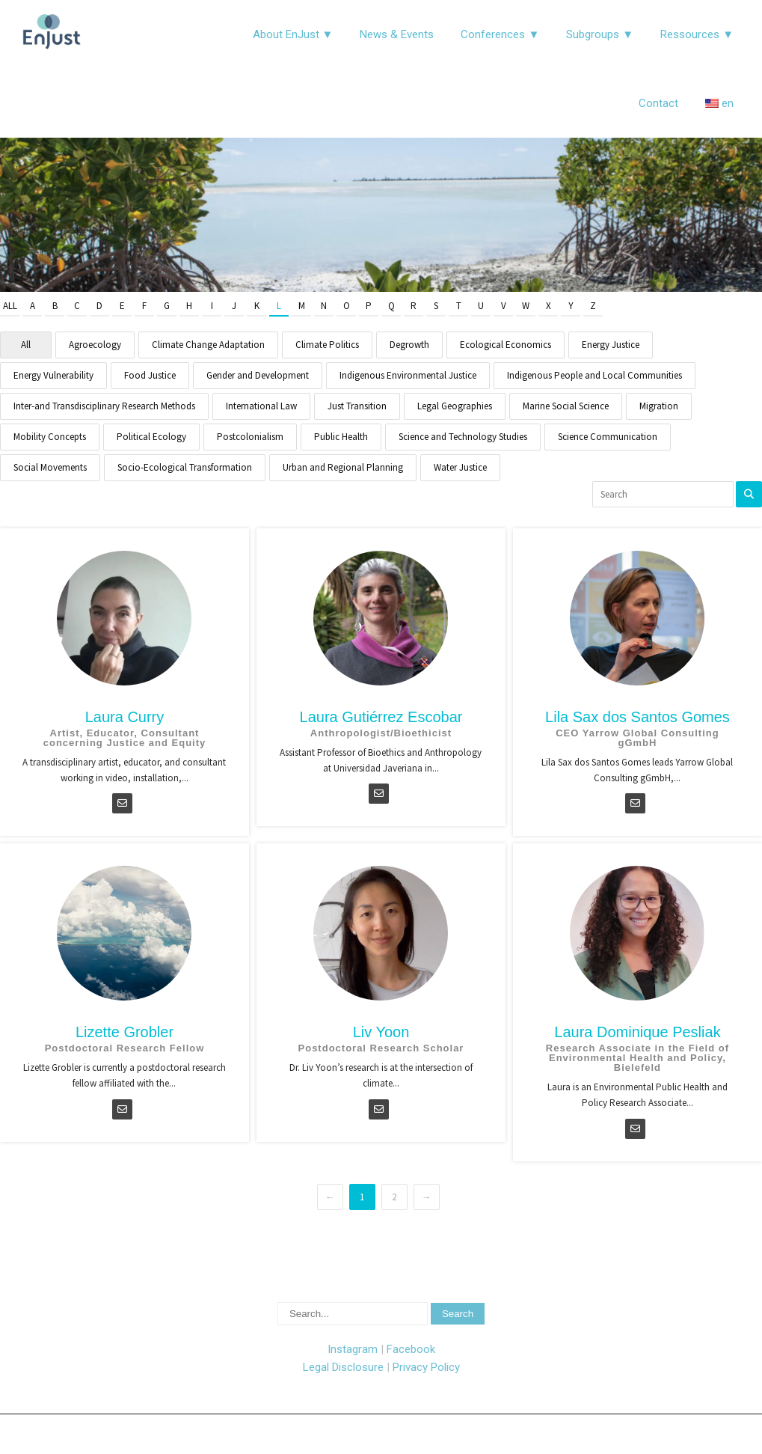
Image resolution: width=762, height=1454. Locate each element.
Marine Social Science (566, 406)
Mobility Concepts (49, 436)
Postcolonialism (250, 436)
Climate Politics (327, 344)
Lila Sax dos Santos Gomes (637, 717)
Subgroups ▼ (599, 34)
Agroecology (95, 344)
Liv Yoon (381, 1032)
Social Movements (50, 467)
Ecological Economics (505, 344)
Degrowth (409, 344)
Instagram (353, 1349)
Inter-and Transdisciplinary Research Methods (104, 406)
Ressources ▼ (697, 34)
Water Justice (460, 467)
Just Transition (357, 406)
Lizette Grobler (124, 1032)
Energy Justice (610, 344)
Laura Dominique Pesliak (637, 1032)
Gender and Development (257, 375)
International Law (261, 406)
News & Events (397, 34)
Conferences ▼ (500, 34)
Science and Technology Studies (463, 436)
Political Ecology (151, 436)
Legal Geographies (454, 406)
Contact (658, 103)
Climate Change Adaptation (208, 344)
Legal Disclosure (343, 1367)
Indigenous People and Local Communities (594, 375)
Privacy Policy (426, 1367)
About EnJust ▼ (293, 34)
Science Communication (607, 436)
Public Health (341, 436)
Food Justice (150, 375)
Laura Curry (125, 717)
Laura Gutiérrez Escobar (381, 717)
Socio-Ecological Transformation (184, 467)
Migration (658, 406)
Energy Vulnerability (53, 375)
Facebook (411, 1349)
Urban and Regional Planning (343, 467)
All (10, 305)
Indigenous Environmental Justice (407, 375)
